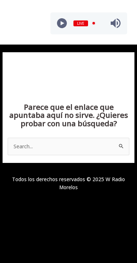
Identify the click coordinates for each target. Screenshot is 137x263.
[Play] (62, 23)
